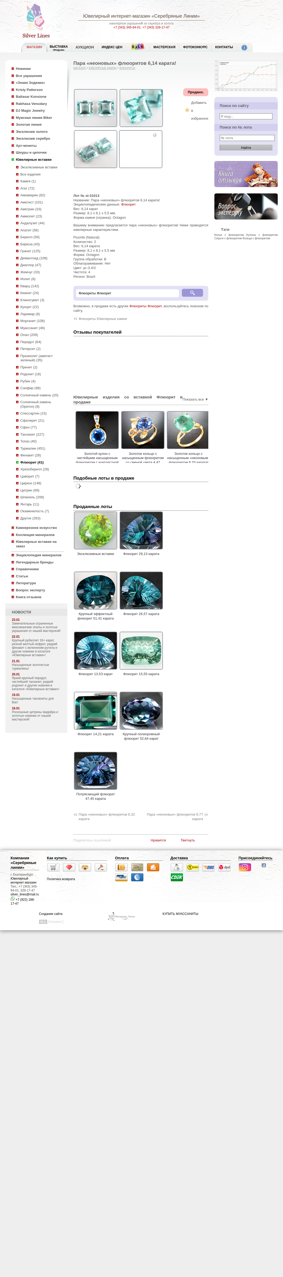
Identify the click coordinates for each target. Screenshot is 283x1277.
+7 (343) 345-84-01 (127, 27)
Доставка (179, 858)
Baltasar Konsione (31, 97)
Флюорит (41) (32, 462)
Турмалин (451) (32, 448)
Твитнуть (188, 840)
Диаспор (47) (30, 265)
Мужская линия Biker (34, 118)
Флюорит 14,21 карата (95, 732)
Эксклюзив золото (32, 132)
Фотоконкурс (195, 47)
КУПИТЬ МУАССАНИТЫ (180, 914)
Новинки (23, 69)
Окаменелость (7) (34, 511)
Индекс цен (112, 47)
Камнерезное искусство (36, 528)
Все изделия (30, 174)
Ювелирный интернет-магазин (116, 16)
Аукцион (85, 47)
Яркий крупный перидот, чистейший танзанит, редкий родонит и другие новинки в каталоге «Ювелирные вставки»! (35, 683)
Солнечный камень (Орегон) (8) (35, 404)
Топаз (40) (28, 441)
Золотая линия (28, 124)
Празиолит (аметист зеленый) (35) (36, 358)
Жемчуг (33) (30, 272)
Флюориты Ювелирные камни (103, 319)
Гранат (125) (30, 251)
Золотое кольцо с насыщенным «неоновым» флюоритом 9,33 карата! (200, 458)
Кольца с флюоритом (256, 238)
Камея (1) (28, 181)
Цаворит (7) (29, 476)
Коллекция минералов (35, 535)
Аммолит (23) (31, 216)
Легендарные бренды (35, 562)
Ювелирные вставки (33, 160)
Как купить (57, 858)
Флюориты (127, 68)
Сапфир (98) (30, 388)
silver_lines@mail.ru (25, 894)
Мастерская (164, 47)
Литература (26, 583)
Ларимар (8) (30, 314)
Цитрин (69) (29, 490)
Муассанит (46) (32, 328)
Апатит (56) (29, 230)
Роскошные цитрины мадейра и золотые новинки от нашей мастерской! (35, 715)
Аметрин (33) (30, 209)
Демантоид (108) (34, 258)
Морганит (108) (32, 321)
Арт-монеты (26, 146)
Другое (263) (30, 518)
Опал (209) (29, 335)
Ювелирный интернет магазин (23, 880)
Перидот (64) (30, 342)
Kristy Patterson (29, 90)
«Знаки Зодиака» (30, 83)
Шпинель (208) (32, 497)
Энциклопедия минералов (39, 555)
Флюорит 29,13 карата (141, 552)
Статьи (22, 576)
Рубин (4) (28, 381)
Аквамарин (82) (32, 195)
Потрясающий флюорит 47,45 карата (95, 794)
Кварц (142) (29, 286)
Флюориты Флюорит (145, 306)
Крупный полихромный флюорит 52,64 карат (141, 734)
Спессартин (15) (33, 413)
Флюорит (128, 204)
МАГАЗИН (34, 47)
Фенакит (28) (30, 455)
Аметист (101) (31, 202)
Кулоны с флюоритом (262, 234)
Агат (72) (27, 188)
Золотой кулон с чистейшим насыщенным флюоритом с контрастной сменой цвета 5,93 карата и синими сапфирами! (109, 462)
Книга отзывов (28, 597)
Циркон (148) (30, 483)
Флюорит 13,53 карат (95, 672)
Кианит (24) (29, 293)
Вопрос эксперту (30, 590)
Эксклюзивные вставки (39, 167)
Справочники (27, 569)
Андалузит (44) (32, 223)
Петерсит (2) (30, 349)
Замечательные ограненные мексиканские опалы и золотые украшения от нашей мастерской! (36, 627)
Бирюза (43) (30, 244)
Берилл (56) (30, 237)
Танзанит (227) (32, 434)
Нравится (158, 840)
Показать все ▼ (195, 399)
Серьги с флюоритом (228, 238)
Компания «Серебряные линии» (23, 863)
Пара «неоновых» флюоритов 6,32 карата (107, 816)
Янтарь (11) (29, 504)
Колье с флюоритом (229, 234)
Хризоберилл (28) (34, 469)
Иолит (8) (27, 279)
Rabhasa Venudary (31, 104)
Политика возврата (61, 879)
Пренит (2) (28, 367)
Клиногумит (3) (32, 300)
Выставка (59, 48)
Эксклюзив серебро (33, 138)
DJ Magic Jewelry (30, 111)
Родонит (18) (30, 374)
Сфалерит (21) (32, 420)
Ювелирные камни (102, 68)
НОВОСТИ (21, 612)
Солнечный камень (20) (39, 395)
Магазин (79, 68)
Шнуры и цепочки (31, 152)
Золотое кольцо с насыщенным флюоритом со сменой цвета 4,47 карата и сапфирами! (155, 460)
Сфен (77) (28, 427)
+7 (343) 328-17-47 (155, 27)
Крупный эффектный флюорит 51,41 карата (95, 614)
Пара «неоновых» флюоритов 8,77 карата (175, 816)
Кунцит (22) (29, 307)
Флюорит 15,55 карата (141, 672)
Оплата (122, 858)
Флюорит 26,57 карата (141, 612)
